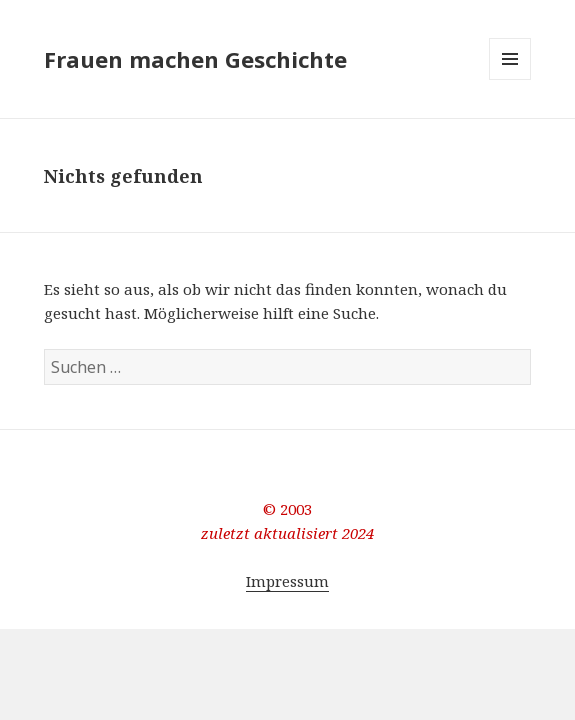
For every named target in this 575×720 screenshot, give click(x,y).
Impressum (287, 581)
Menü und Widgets (510, 79)
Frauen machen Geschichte (195, 59)
